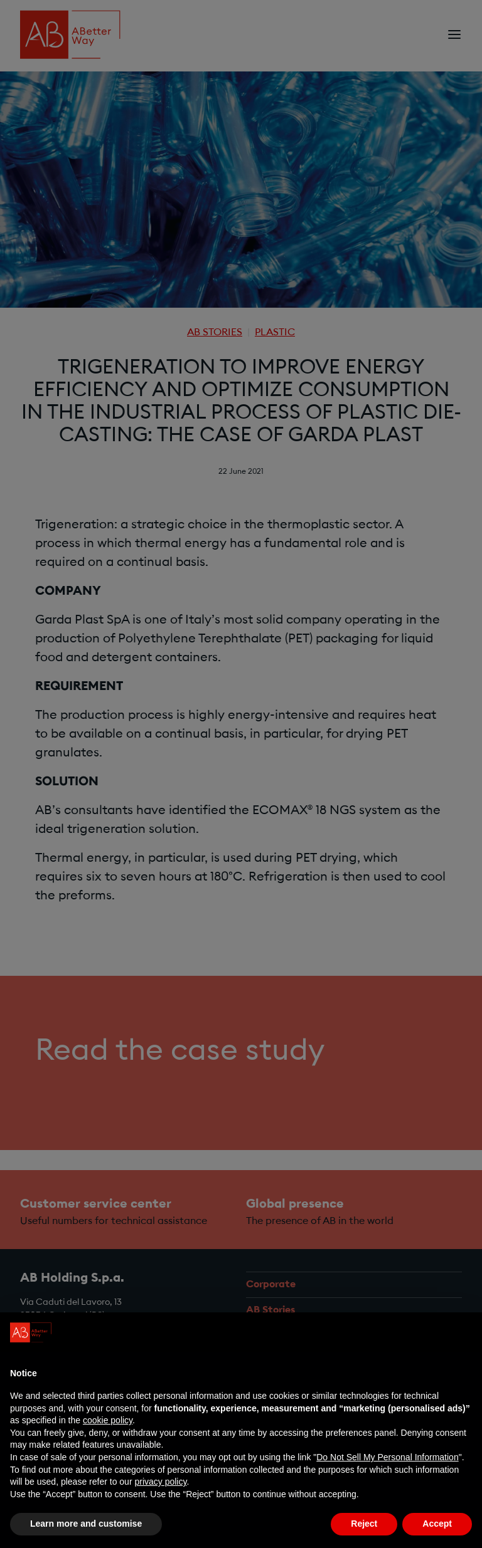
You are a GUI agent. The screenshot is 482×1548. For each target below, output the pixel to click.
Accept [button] (437, 1524)
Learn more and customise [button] (86, 1524)
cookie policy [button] (107, 1420)
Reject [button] (364, 1524)
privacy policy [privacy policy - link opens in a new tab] (160, 1482)
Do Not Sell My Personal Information (387, 1457)
